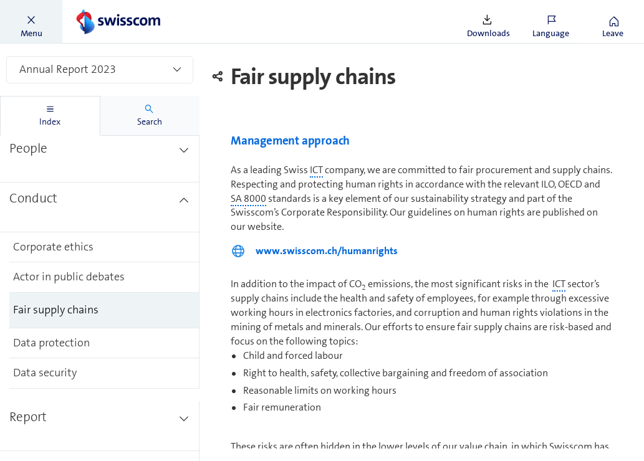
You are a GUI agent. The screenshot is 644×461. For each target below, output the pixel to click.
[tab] (50, 116)
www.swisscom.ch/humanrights (327, 250)
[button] (31, 22)
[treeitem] (99, 158)
